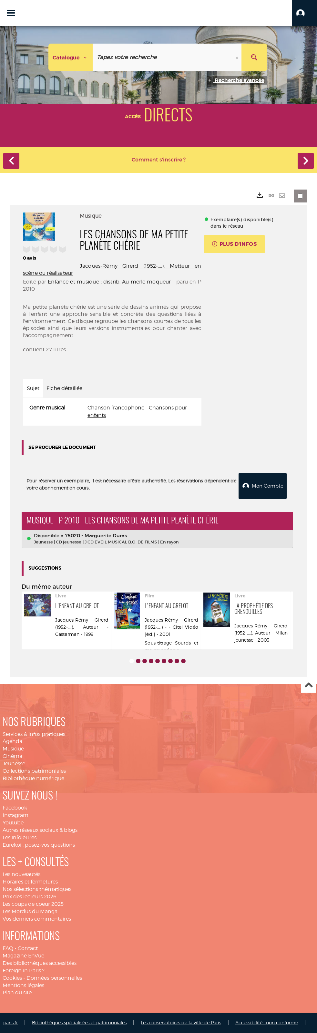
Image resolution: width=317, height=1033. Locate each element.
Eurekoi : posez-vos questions (39, 845)
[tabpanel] (112, 411)
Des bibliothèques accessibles (40, 963)
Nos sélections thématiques (37, 889)
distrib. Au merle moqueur (137, 282)
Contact (28, 948)
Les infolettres (19, 837)
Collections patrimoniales (34, 771)
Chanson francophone (115, 408)
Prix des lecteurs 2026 (29, 897)
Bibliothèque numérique (33, 778)
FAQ (8, 948)
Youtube (13, 823)
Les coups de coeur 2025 (33, 904)
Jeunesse (14, 763)
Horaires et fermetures (30, 882)
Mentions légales (23, 985)
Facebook (15, 808)
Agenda (12, 741)
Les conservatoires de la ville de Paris (181, 1022)
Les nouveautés (21, 874)
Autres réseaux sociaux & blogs (40, 830)
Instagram (15, 815)
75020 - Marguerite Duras (96, 535)
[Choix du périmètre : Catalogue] (70, 57)
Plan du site (17, 992)
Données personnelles (54, 978)
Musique (13, 749)
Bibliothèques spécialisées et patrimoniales (79, 1022)
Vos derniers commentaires (37, 919)
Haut (308, 686)
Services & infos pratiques (34, 734)
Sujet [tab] (33, 388)
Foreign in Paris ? (24, 970)
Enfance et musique (73, 282)
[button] (304, 13)
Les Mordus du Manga (30, 911)
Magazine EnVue (23, 956)
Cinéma (12, 756)
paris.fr (10, 1022)
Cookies (12, 978)
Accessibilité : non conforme (266, 1022)
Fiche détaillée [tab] (64, 388)
